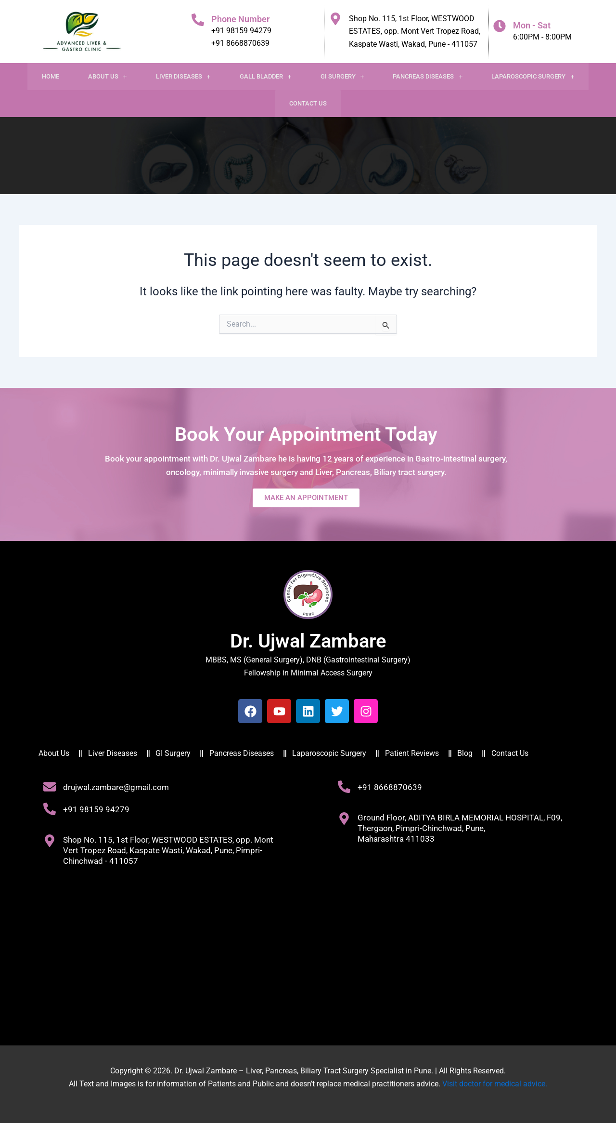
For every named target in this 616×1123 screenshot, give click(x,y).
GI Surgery (342, 76)
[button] (107, 76)
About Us (107, 76)
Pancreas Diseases (427, 76)
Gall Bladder (266, 76)
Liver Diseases (183, 76)
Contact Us (308, 103)
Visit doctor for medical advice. (494, 1083)
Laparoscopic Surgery (532, 76)
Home (50, 76)
